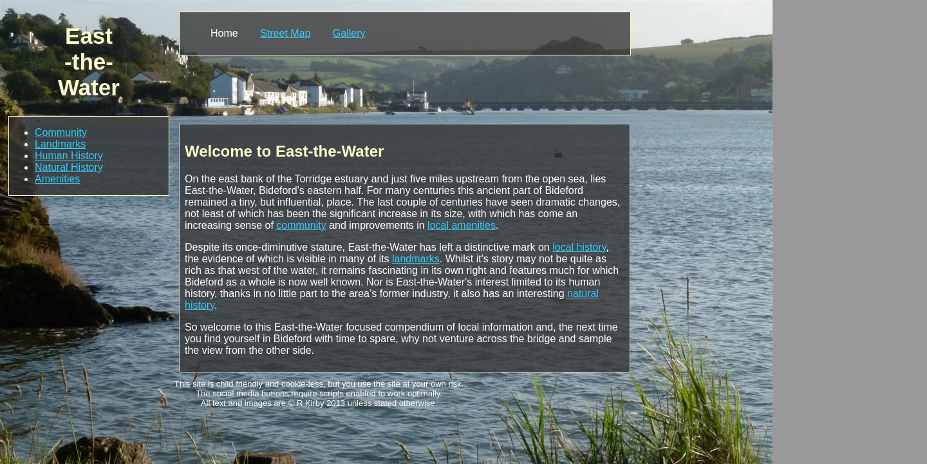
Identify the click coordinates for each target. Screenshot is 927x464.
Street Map (285, 33)
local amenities (461, 225)
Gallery (349, 33)
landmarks (416, 258)
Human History (69, 155)
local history (579, 247)
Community (61, 132)
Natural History (69, 167)
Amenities (57, 178)
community (301, 225)
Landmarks (60, 144)
